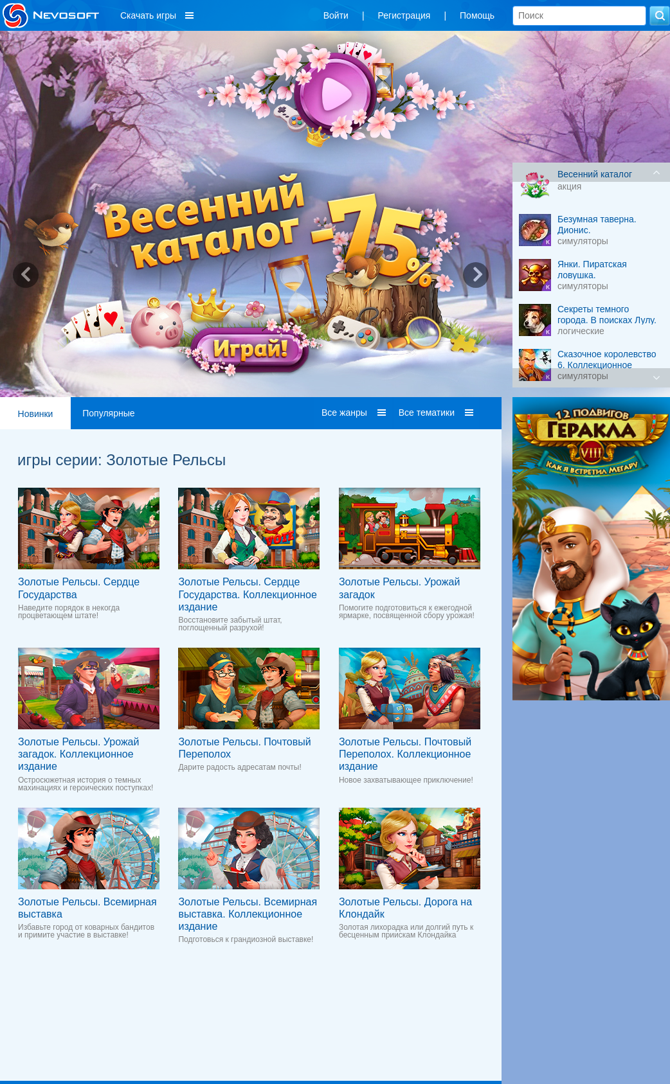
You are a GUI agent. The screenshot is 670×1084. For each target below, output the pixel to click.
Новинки (35, 414)
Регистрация (404, 15)
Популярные (108, 413)
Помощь (477, 15)
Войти (336, 15)
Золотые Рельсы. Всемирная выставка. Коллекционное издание (247, 914)
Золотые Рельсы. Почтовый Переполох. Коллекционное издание (405, 754)
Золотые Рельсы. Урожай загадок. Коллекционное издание (78, 754)
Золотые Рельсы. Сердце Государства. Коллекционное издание (247, 594)
